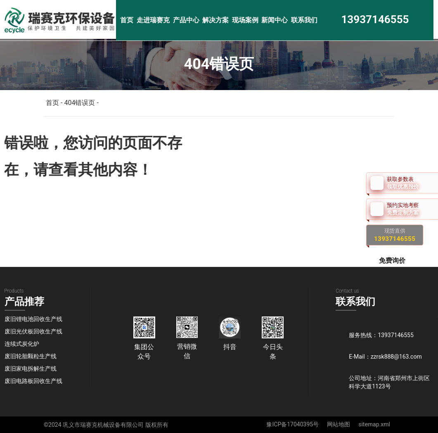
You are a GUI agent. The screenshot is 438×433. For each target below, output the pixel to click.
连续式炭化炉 (22, 343)
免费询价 (393, 260)
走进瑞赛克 (153, 20)
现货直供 (395, 234)
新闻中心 (274, 20)
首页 (126, 20)
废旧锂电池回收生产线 (33, 319)
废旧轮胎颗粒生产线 (31, 356)
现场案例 (245, 20)
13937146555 (375, 19)
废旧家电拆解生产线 (31, 368)
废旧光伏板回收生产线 (33, 331)
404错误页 (79, 103)
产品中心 (186, 20)
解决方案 (215, 20)
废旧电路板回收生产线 (33, 381)
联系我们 (304, 20)
